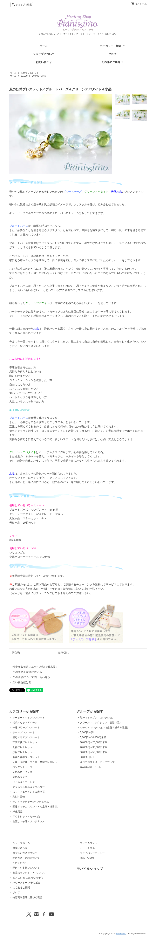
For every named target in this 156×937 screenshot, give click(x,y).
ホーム (44, 46)
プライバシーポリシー (92, 853)
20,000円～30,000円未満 (93, 747)
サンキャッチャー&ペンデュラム (31, 801)
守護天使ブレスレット (25, 742)
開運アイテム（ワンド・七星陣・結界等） (36, 806)
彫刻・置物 (19, 796)
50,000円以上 (87, 757)
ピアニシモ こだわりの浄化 (28, 877)
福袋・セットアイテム (25, 722)
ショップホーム (21, 843)
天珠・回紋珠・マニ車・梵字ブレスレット (36, 762)
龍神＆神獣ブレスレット (26, 757)
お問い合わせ (44, 62)
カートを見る (87, 848)
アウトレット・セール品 (26, 816)
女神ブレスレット (22, 747)
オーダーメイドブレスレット (29, 717)
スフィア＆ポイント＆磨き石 (29, 791)
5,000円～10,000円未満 (93, 737)
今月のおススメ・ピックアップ (97, 762)
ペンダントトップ (22, 767)
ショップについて (43, 54)
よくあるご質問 (21, 887)
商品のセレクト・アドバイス (29, 872)
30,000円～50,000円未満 (93, 752)
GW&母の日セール (90, 767)
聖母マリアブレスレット (26, 737)
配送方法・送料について (26, 857)
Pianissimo (121, 933)
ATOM (90, 857)
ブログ (112, 54)
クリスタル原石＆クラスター (29, 786)
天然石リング (20, 777)
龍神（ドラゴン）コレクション (97, 717)
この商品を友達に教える (27, 672)
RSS (82, 857)
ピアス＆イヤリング (24, 781)
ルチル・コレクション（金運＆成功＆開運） (104, 727)
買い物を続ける (22, 682)
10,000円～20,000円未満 (33, 76)
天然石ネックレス (22, 772)
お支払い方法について (25, 853)
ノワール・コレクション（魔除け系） (101, 722)
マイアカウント (88, 843)
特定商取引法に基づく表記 (27, 897)
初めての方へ (20, 862)
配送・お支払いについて (26, 867)
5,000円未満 (87, 732)
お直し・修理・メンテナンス (29, 821)
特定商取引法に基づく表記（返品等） (35, 666)
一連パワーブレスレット (26, 727)
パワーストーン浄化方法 (26, 882)
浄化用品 (17, 811)
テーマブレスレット (24, 732)
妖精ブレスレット (30, 73)
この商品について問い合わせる (31, 677)
